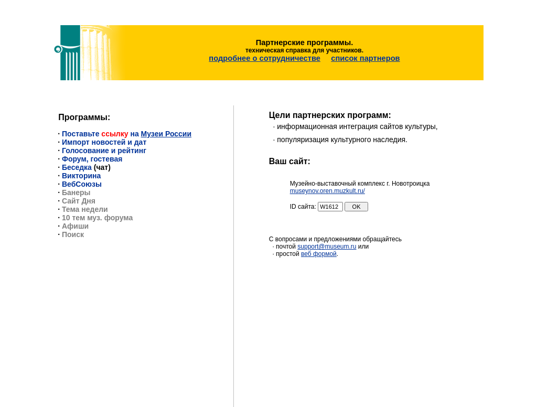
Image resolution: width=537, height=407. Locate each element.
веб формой (319, 246)
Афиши (75, 219)
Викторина (81, 168)
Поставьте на (101, 126)
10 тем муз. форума (97, 210)
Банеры (76, 185)
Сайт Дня (78, 193)
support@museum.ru (326, 239)
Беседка (77, 160)
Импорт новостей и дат (104, 135)
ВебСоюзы (82, 177)
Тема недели (85, 202)
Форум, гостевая (92, 151)
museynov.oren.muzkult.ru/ (327, 183)
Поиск (73, 227)
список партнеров (365, 54)
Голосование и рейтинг (104, 143)
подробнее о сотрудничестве (264, 54)
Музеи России (166, 126)
